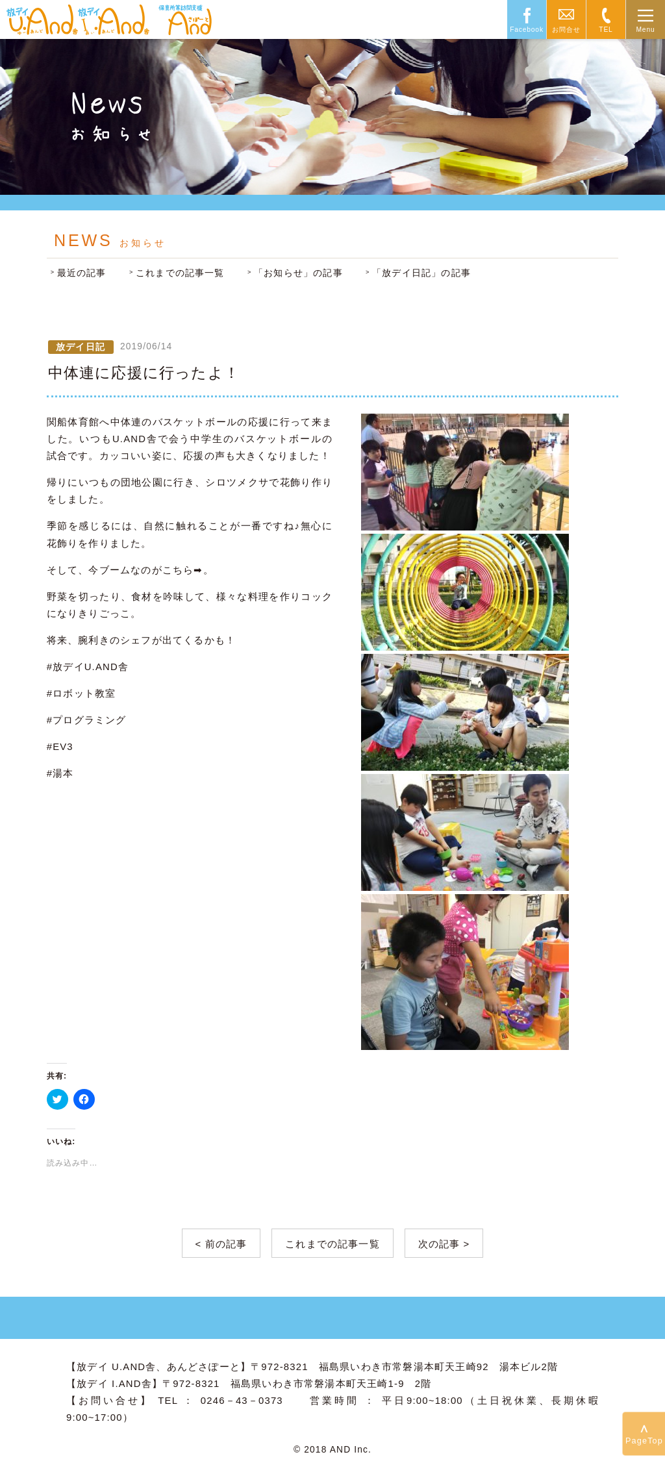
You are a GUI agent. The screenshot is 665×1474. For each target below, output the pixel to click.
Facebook (527, 29)
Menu (645, 29)
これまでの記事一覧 (180, 273)
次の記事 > (444, 1244)
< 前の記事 (221, 1244)
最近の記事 (82, 273)
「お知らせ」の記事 (298, 273)
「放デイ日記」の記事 (421, 273)
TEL (605, 29)
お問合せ (566, 29)
